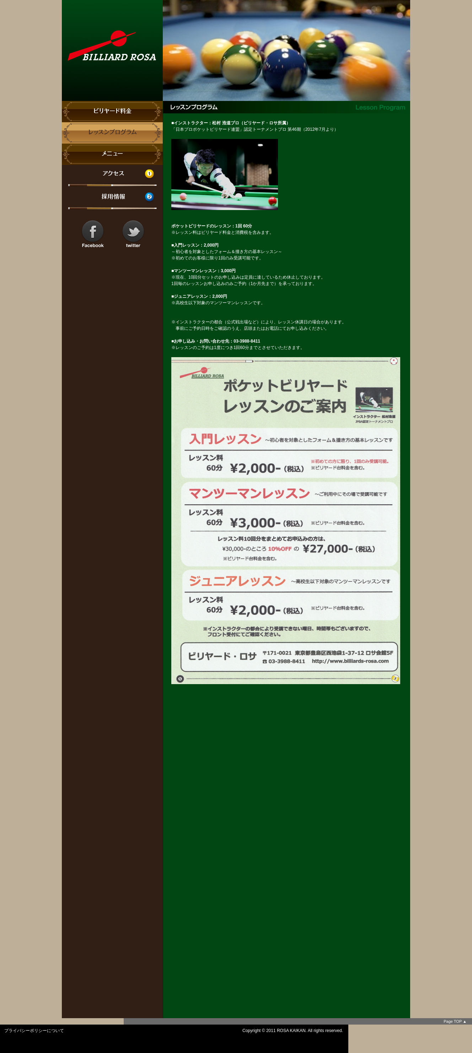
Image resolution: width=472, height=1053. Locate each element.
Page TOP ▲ (455, 1021)
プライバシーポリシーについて (34, 1030)
